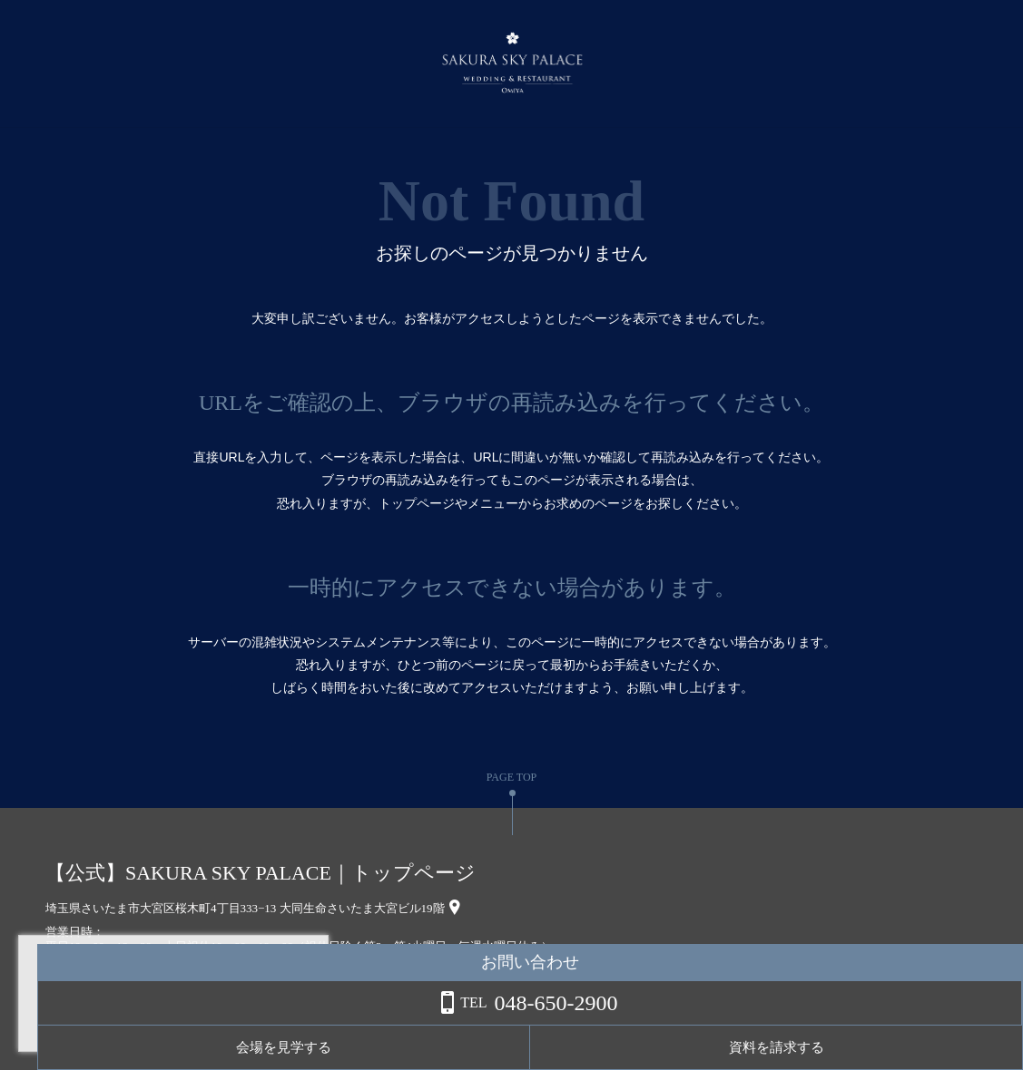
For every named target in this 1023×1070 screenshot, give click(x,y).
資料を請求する (950, 1047)
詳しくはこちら (184, 1023)
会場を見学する (805, 1047)
